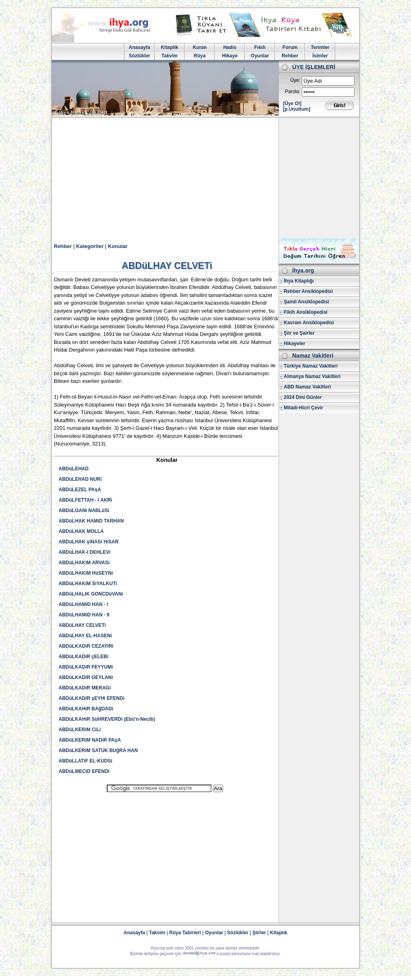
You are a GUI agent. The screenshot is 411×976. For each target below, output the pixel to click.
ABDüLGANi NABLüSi (84, 510)
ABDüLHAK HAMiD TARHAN (91, 521)
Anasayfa (139, 47)
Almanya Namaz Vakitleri (312, 376)
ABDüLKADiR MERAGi (85, 688)
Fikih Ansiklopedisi (306, 312)
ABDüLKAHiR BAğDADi (86, 709)
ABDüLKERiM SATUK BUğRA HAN (98, 750)
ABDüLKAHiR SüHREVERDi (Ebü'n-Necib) (107, 719)
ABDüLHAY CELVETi (82, 625)
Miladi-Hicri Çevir (303, 408)
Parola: (292, 91)
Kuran (200, 47)
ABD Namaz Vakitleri (307, 387)
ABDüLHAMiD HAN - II (84, 615)
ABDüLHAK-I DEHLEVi (84, 552)
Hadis (229, 47)
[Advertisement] (205, 178)
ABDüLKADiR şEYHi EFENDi (91, 698)
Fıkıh (259, 47)
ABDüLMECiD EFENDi (84, 771)
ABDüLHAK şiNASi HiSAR (88, 542)
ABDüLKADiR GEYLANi (86, 677)
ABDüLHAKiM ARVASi (84, 562)
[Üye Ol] (292, 103)
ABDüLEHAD (74, 469)
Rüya (200, 56)
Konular (118, 246)
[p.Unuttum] (296, 109)
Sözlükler (139, 56)
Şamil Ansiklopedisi (306, 302)
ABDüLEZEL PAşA (80, 489)
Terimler (320, 47)
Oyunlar (260, 56)
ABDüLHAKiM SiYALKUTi (88, 583)
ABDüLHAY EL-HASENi (85, 635)
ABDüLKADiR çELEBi (83, 656)
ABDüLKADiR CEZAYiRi (86, 646)
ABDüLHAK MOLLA (81, 531)
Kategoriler (90, 246)
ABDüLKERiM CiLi (80, 729)
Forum (290, 47)
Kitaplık (278, 932)
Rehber (290, 56)
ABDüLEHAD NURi (80, 479)
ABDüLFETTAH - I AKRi (85, 500)
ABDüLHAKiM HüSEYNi (86, 573)
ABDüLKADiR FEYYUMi (86, 667)
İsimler (320, 56)
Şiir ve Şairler (299, 333)
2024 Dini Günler (303, 397)
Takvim (169, 56)
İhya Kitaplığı (299, 281)
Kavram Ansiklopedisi (309, 322)
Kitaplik (169, 47)
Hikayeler (294, 343)
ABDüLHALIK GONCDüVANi (91, 594)
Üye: (295, 80)
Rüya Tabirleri (185, 932)
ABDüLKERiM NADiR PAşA (90, 740)
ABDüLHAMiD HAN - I (83, 604)
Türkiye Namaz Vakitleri (311, 366)
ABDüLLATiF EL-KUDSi (85, 761)
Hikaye (230, 56)
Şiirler (259, 932)
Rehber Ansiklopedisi (308, 291)
